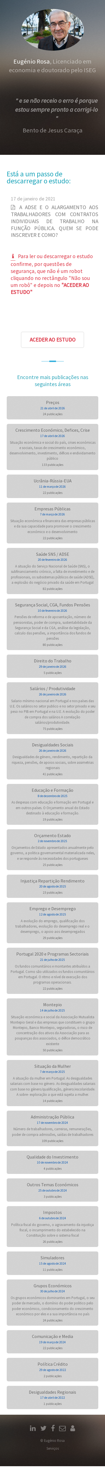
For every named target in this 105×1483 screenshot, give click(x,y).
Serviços (52, 1448)
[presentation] (52, 314)
